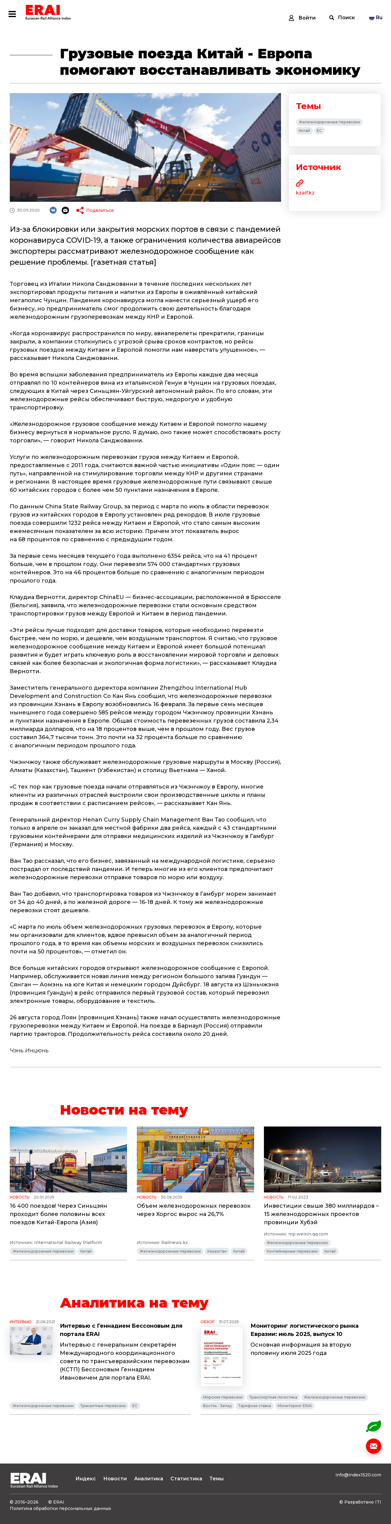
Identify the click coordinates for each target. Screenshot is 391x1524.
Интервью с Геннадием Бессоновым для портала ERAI (121, 1330)
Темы (217, 1479)
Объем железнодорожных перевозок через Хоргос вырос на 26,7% (193, 1210)
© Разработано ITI (360, 1502)
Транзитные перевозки (103, 1405)
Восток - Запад (217, 1405)
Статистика (186, 1479)
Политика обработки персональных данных (60, 1508)
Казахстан (217, 1251)
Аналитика (148, 1479)
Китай (304, 130)
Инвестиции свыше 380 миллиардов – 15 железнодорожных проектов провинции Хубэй (321, 1214)
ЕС (319, 130)
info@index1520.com (358, 1475)
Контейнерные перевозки (292, 1251)
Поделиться (100, 210)
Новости (115, 1479)
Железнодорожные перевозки (329, 122)
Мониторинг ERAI (295, 1405)
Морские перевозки (223, 1397)
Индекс (85, 1479)
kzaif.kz (305, 193)
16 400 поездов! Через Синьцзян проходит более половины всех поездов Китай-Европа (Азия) (58, 1214)
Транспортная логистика (273, 1397)
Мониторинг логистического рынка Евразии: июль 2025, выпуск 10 (304, 1330)
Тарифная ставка (254, 1405)
